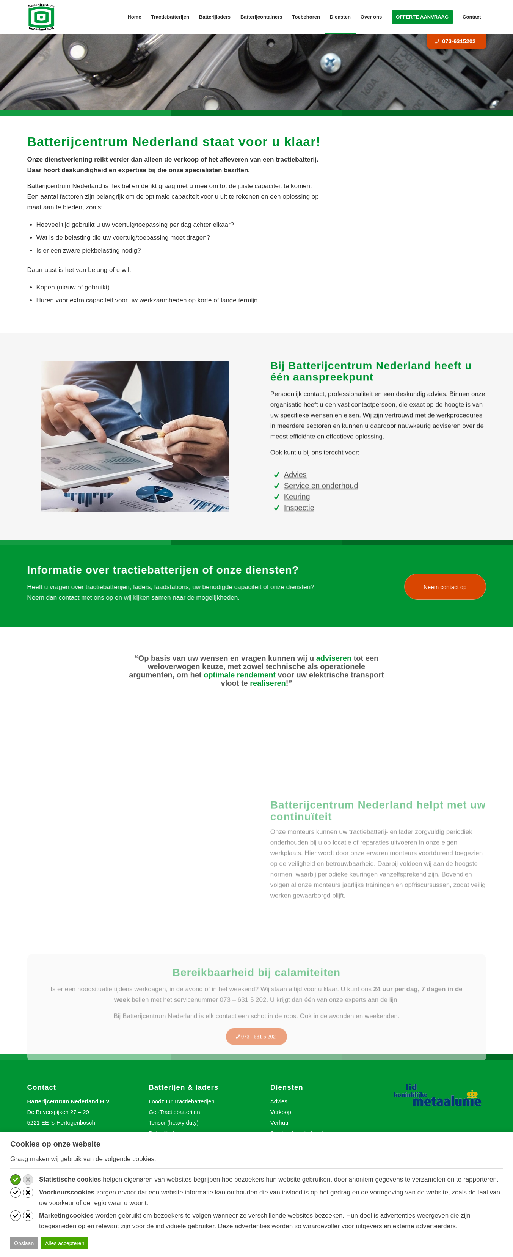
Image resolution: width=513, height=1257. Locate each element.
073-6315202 (455, 41)
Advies (278, 1101)
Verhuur (280, 1122)
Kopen (45, 287)
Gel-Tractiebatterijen (174, 1112)
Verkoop (280, 1112)
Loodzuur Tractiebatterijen (181, 1101)
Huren (45, 300)
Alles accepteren (65, 1243)
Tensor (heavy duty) (174, 1122)
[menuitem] (134, 17)
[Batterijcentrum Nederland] (41, 17)
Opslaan (24, 1243)
